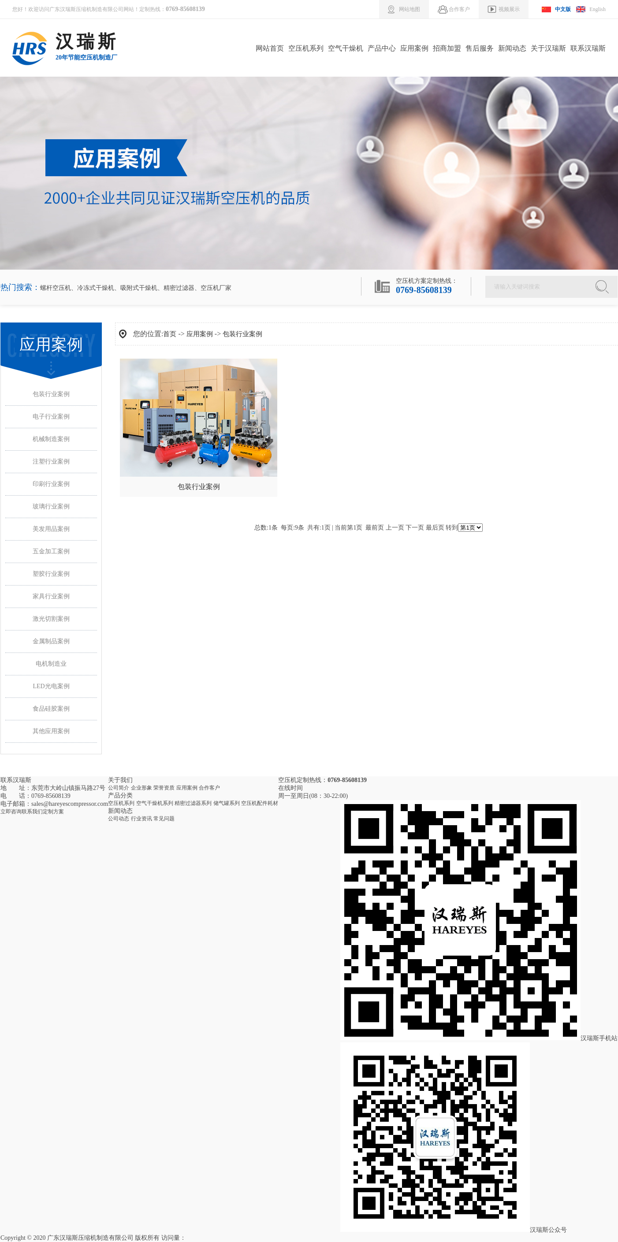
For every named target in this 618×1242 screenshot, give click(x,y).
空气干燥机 (345, 48)
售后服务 (479, 48)
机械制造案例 (51, 439)
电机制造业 (51, 663)
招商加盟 (447, 48)
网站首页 (270, 48)
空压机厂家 (216, 288)
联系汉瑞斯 (588, 48)
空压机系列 (306, 48)
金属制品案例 (51, 641)
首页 (169, 333)
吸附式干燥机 (138, 288)
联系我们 (32, 811)
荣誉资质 (164, 788)
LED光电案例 (51, 686)
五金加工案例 (51, 551)
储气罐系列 (226, 803)
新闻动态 (512, 48)
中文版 (563, 9)
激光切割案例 (51, 618)
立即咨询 (11, 811)
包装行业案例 (51, 394)
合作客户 (209, 788)
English (597, 9)
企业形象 (141, 788)
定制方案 (53, 811)
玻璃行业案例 (51, 506)
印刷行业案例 (51, 484)
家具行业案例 (51, 596)
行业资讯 (141, 819)
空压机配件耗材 (259, 803)
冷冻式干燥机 (95, 288)
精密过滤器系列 (193, 803)
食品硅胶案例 (51, 708)
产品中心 (382, 48)
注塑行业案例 (51, 461)
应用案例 (414, 48)
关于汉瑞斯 (548, 48)
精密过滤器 (179, 288)
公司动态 (118, 819)
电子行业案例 (51, 416)
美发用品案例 (51, 529)
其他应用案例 (51, 731)
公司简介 (118, 788)
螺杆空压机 (55, 288)
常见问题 (164, 819)
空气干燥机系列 (154, 803)
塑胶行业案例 (51, 574)
